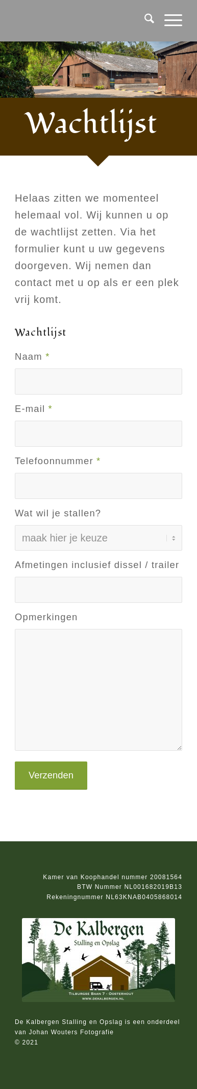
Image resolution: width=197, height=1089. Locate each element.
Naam (32, 356)
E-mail (34, 408)
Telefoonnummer (58, 460)
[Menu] (168, 20)
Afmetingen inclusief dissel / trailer (97, 564)
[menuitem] (144, 20)
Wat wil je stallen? (58, 513)
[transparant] (82, 20)
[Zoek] (144, 20)
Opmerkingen (46, 617)
